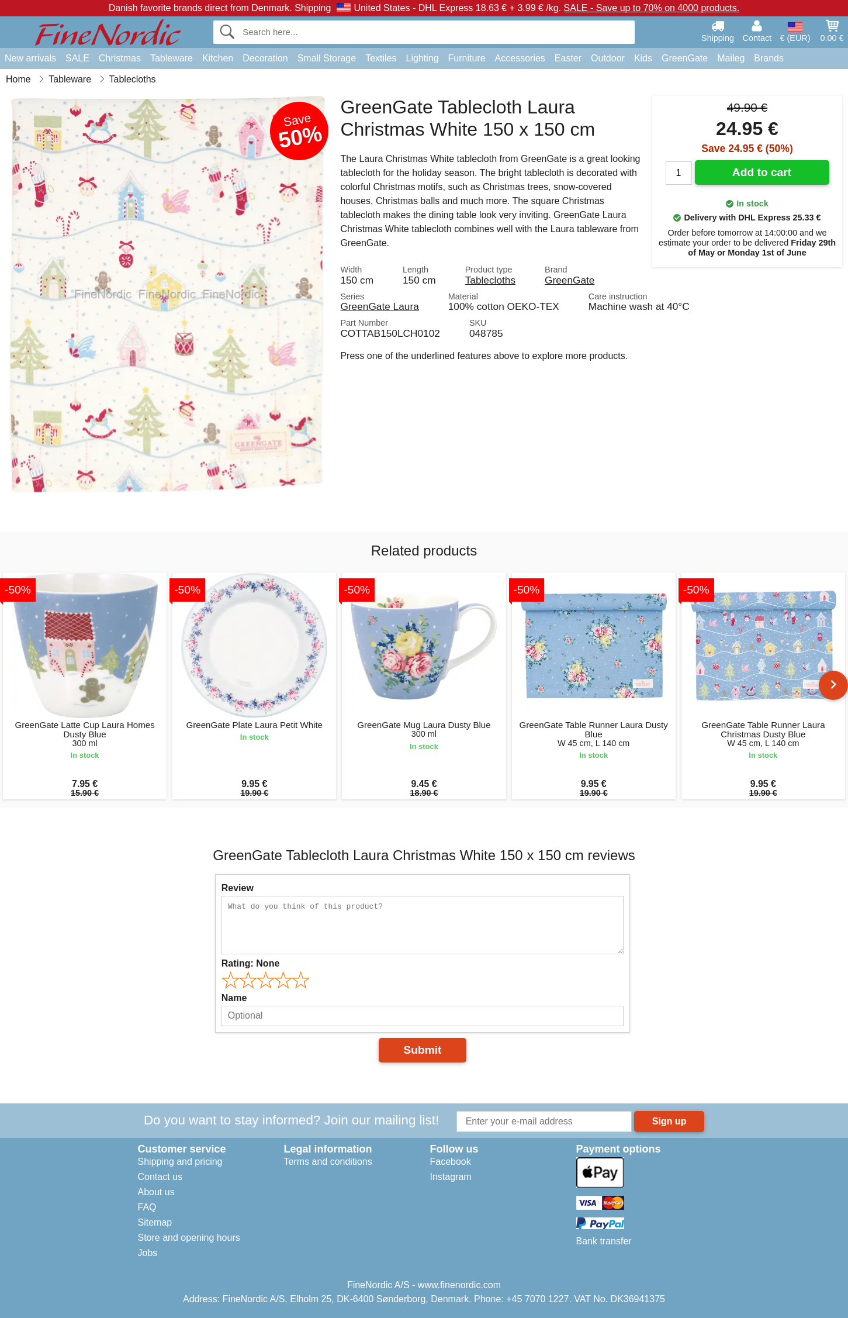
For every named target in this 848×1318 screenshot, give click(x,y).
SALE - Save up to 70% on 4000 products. (652, 8)
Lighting (422, 58)
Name (234, 998)
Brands (769, 58)
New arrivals (30, 58)
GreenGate (685, 58)
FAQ (147, 1207)
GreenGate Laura (379, 306)
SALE (77, 58)
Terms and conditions (328, 1162)
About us (156, 1192)
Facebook (450, 1162)
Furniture (467, 58)
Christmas (120, 58)
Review (237, 888)
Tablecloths (490, 280)
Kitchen (217, 58)
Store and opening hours (189, 1238)
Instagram (451, 1177)
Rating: (250, 963)
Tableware (171, 58)
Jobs (148, 1253)
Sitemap (155, 1222)
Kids (643, 58)
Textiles (380, 58)
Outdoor (608, 58)
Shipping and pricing (180, 1162)
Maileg (731, 58)
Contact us (160, 1177)
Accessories (520, 58)
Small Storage (326, 58)
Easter (568, 58)
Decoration (265, 58)
